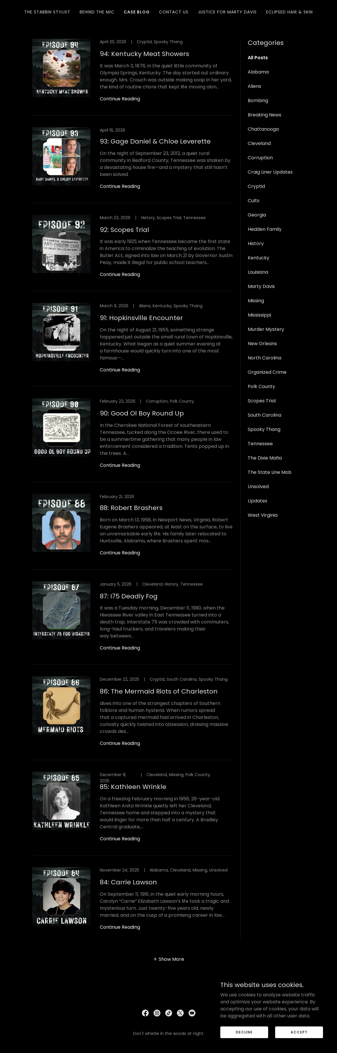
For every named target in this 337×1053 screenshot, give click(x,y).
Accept (299, 1040)
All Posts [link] (258, 57)
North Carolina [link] (264, 358)
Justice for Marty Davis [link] (227, 12)
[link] (132, 77)
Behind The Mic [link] (97, 12)
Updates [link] (257, 500)
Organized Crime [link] (267, 372)
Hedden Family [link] (265, 229)
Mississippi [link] (259, 315)
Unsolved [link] (258, 486)
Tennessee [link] (260, 443)
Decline (244, 1040)
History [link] (256, 243)
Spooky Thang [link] (264, 429)
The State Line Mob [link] (269, 472)
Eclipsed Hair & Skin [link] (289, 12)
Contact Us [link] (173, 12)
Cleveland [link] (259, 143)
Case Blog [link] (137, 12)
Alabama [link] (258, 72)
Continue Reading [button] (120, 98)
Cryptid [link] (256, 186)
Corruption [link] (260, 157)
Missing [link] (256, 300)
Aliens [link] (254, 86)
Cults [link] (253, 200)
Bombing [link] (258, 100)
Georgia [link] (257, 215)
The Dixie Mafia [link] (265, 458)
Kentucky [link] (258, 257)
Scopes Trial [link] (262, 400)
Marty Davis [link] (261, 286)
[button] (168, 959)
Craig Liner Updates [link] (270, 172)
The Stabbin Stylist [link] (47, 12)
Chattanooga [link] (263, 129)
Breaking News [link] (264, 114)
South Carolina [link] (264, 415)
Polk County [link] (261, 386)
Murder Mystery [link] (266, 329)
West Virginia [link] (262, 515)
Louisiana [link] (258, 272)
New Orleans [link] (262, 343)
